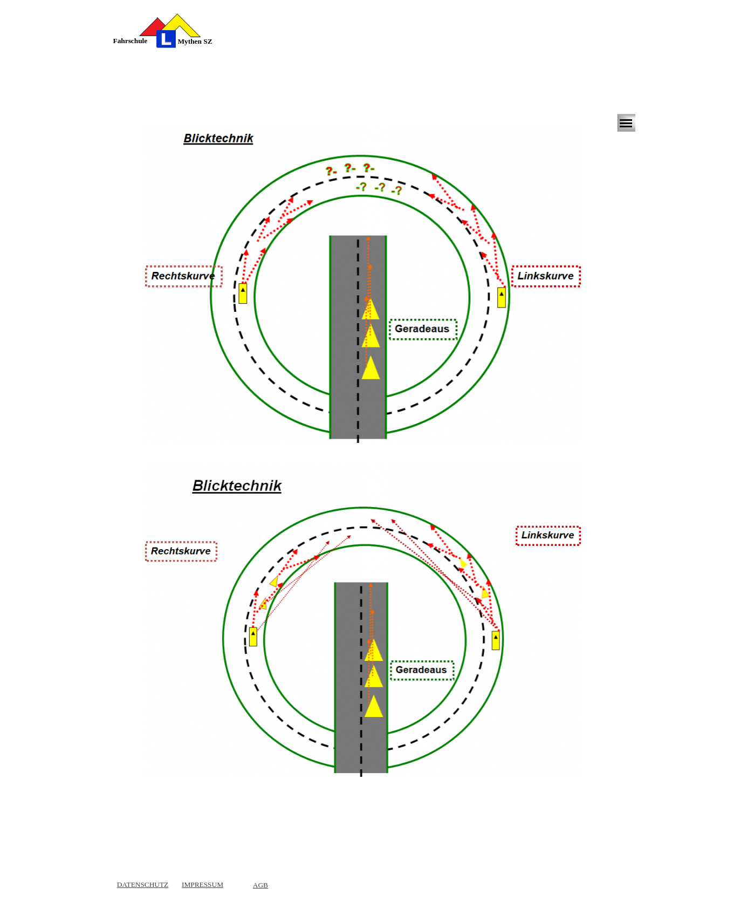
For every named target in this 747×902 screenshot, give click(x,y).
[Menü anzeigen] (626, 123)
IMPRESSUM (202, 884)
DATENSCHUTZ (143, 884)
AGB (260, 885)
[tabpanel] (138, 41)
